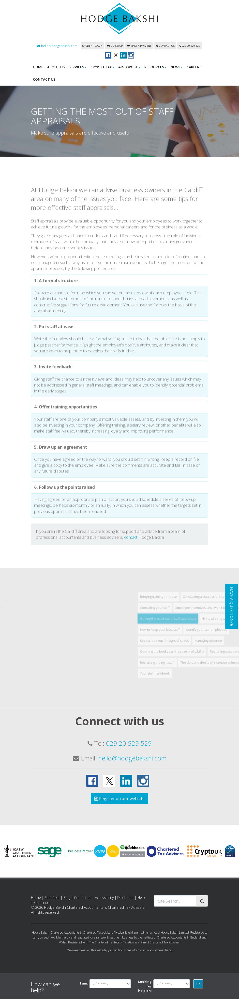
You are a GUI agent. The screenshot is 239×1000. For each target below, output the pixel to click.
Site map (41, 903)
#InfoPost (129, 67)
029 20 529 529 (189, 46)
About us (56, 67)
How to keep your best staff (187, 691)
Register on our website (119, 799)
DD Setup (115, 46)
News (176, 67)
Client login (92, 46)
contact (130, 599)
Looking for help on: (145, 987)
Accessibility (104, 898)
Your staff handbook (182, 735)
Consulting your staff (182, 669)
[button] (231, 606)
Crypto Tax (102, 67)
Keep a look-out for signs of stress (191, 702)
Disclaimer (125, 898)
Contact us (165, 46)
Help (141, 898)
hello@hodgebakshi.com (57, 46)
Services (78, 67)
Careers (194, 67)
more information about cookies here (147, 951)
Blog (66, 898)
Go (198, 984)
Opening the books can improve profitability (199, 713)
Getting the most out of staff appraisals (195, 680)
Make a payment (139, 46)
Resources (155, 67)
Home (38, 67)
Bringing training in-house (185, 658)
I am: (84, 984)
